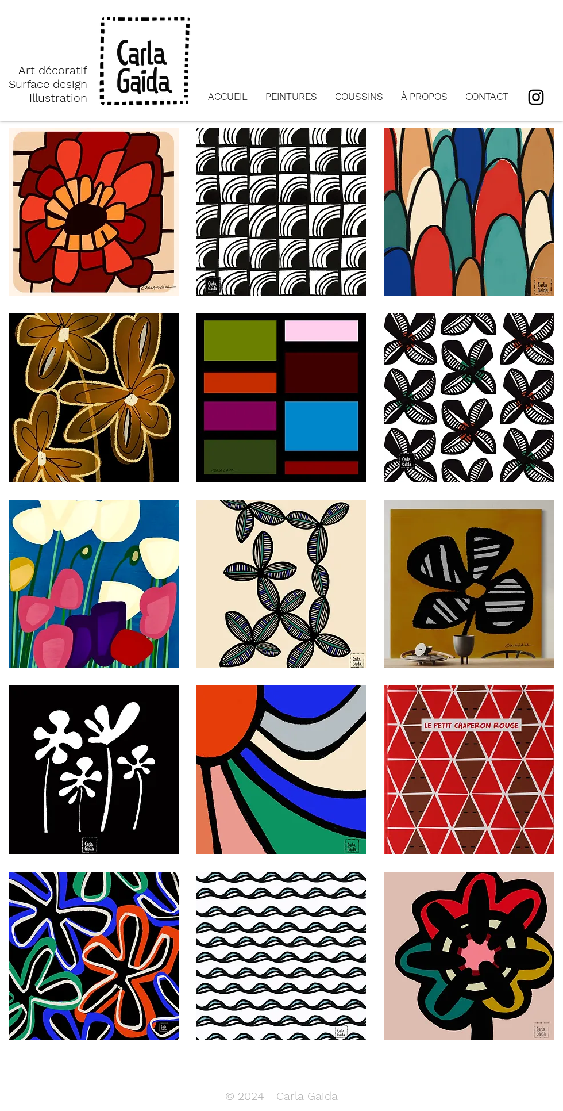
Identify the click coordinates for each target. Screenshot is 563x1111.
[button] (94, 212)
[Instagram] (536, 97)
